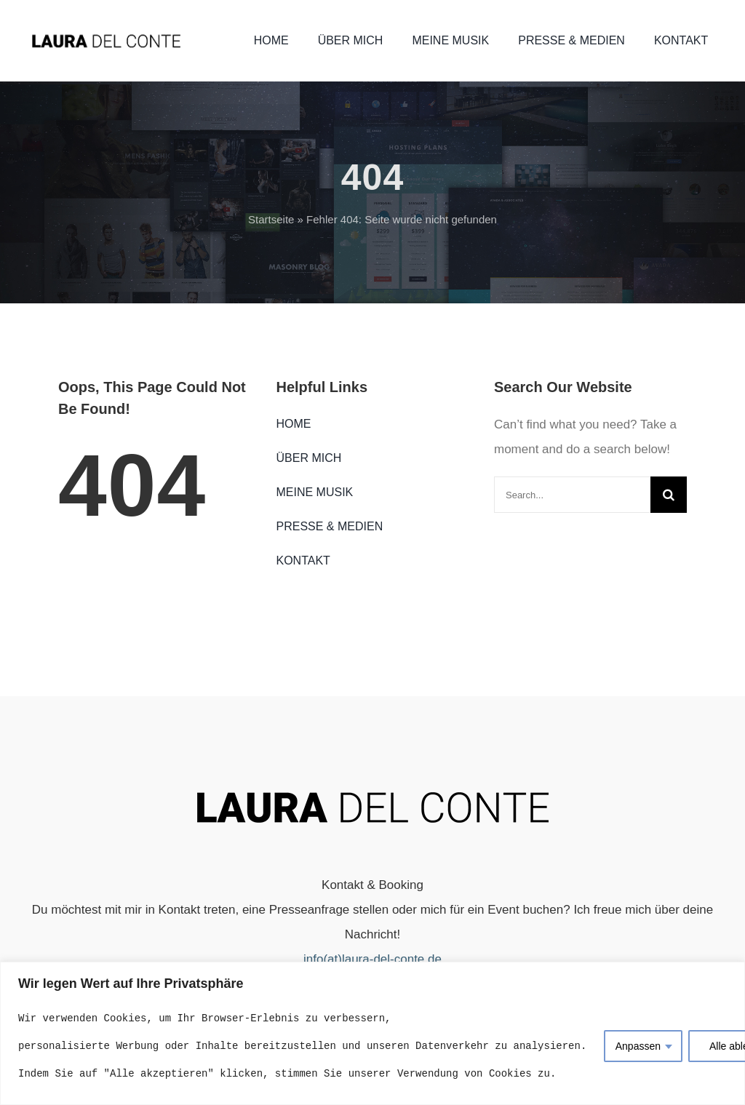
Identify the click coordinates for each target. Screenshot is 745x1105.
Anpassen (638, 1046)
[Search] (668, 494)
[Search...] (572, 494)
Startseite (271, 219)
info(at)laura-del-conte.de (372, 959)
